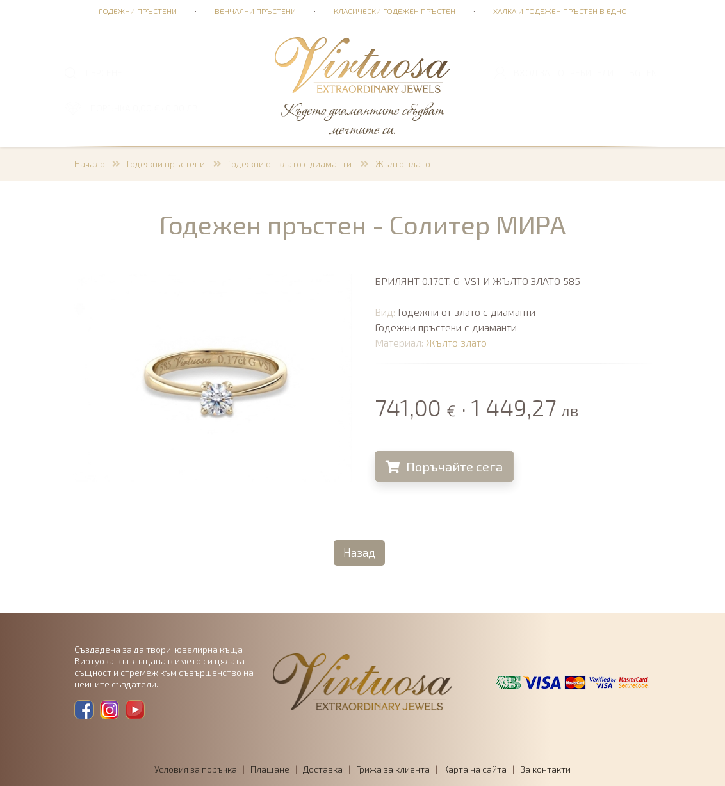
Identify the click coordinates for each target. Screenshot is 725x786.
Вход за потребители (564, 72)
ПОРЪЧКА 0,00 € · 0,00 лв (144, 107)
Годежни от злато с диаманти (291, 163)
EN (651, 72)
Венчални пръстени (255, 10)
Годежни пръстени (138, 10)
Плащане (269, 769)
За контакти (545, 769)
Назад (359, 552)
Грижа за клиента (393, 769)
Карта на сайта (475, 769)
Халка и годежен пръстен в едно (560, 10)
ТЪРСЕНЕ (103, 72)
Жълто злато (402, 163)
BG (634, 72)
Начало (89, 163)
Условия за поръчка (195, 769)
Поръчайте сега (447, 466)
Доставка (323, 769)
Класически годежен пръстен (394, 10)
